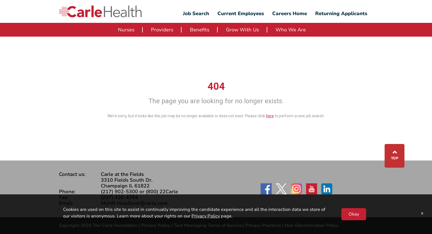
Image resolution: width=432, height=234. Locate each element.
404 (216, 86)
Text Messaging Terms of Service (208, 225)
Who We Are (291, 29)
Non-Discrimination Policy (312, 225)
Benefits (199, 29)
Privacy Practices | (265, 225)
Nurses (126, 29)
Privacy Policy (155, 225)
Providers (162, 29)
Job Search (196, 13)
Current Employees (240, 13)
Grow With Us (242, 29)
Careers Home (289, 13)
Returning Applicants (341, 13)
